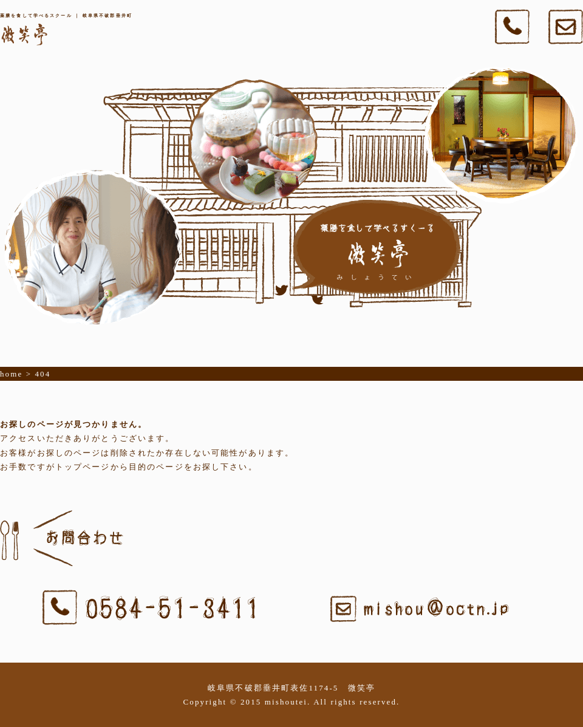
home (11, 373)
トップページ (83, 466)
